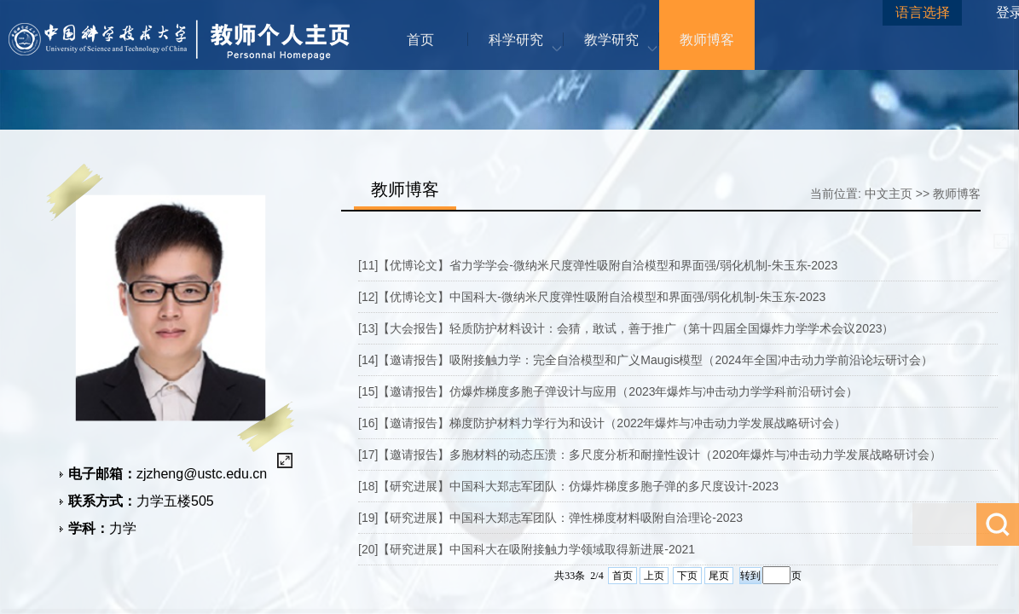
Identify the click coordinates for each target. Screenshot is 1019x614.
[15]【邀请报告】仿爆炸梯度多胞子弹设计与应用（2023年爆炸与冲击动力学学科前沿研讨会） (608, 391)
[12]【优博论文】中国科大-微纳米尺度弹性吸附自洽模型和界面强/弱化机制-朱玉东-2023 (591, 297)
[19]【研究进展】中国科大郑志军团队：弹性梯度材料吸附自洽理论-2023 (550, 517)
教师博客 (707, 39)
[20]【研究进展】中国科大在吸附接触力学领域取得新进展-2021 (526, 549)
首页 (420, 39)
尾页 (719, 576)
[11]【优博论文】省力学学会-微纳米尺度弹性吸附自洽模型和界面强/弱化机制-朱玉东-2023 (597, 265)
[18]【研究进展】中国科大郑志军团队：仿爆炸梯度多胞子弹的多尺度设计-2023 (568, 486)
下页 (687, 576)
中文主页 (888, 193)
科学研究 (516, 39)
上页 (654, 576)
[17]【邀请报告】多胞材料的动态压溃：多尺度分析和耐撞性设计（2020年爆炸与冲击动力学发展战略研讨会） (650, 454)
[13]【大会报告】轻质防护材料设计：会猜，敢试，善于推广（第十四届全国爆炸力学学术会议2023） (626, 328)
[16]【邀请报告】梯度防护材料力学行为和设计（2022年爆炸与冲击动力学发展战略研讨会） (602, 423)
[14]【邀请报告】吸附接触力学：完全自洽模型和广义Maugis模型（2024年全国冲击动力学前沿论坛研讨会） (645, 360)
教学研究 (611, 39)
